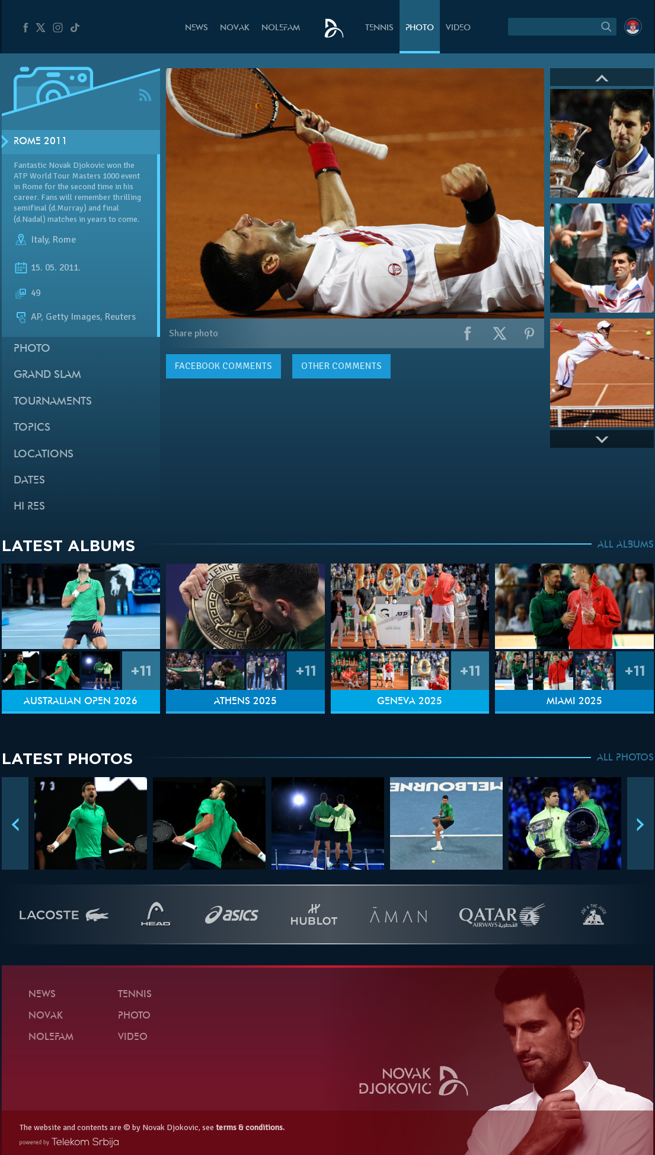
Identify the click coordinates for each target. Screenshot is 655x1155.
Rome (64, 240)
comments (223, 366)
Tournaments (53, 402)
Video (458, 28)
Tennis (379, 28)
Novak (235, 28)
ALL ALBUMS (626, 545)
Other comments (341, 366)
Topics (32, 428)
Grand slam (47, 375)
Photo (419, 28)
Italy (39, 240)
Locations (44, 454)
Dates (29, 480)
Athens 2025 (245, 702)
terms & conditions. (250, 1127)
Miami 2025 (574, 702)
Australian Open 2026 (81, 702)
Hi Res (29, 507)
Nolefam (280, 28)
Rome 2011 (41, 142)
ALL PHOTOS (625, 758)
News (196, 28)
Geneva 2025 (409, 702)
